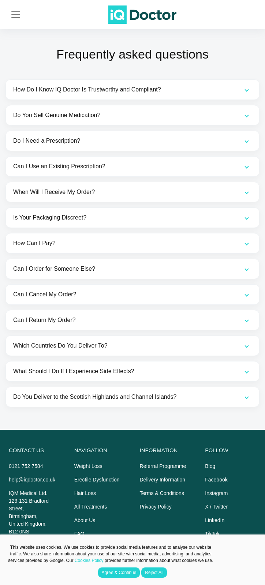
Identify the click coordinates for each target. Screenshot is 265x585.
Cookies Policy (89, 560)
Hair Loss (85, 493)
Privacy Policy (156, 507)
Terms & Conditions (162, 493)
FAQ (79, 534)
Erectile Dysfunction (97, 480)
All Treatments (90, 507)
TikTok (212, 534)
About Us (85, 520)
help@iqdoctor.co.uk (32, 480)
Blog (210, 466)
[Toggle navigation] (16, 15)
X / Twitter (216, 507)
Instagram (216, 493)
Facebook (216, 480)
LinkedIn (214, 520)
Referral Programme (163, 466)
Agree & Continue (119, 572)
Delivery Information (163, 480)
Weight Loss (88, 466)
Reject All (154, 572)
